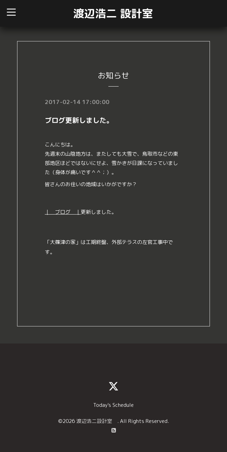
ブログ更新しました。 (79, 120)
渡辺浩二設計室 (96, 421)
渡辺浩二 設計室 (113, 13)
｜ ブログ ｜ (63, 212)
